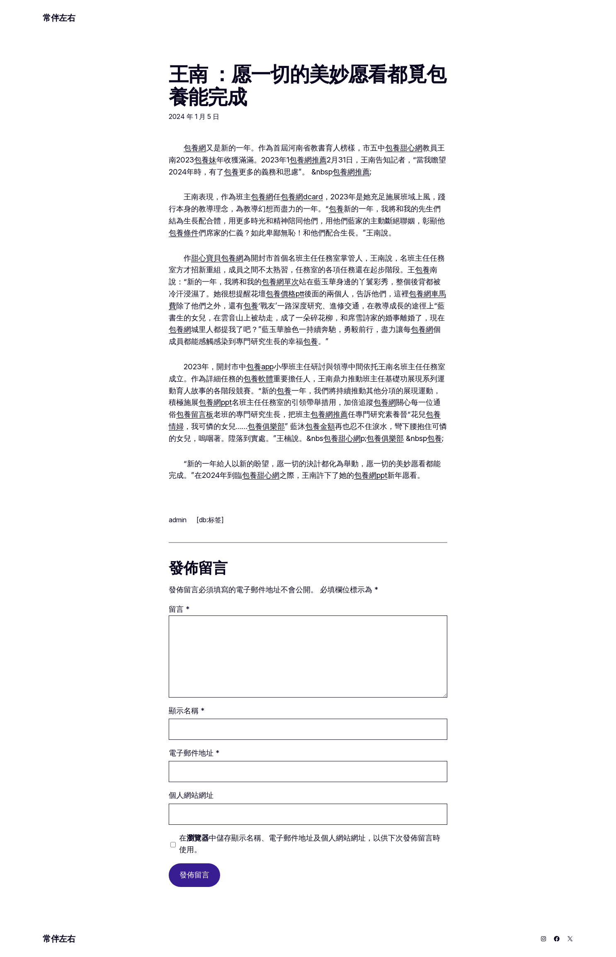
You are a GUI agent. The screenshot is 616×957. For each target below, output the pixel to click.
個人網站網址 (191, 795)
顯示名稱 (186, 710)
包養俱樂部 (266, 426)
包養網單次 (280, 281)
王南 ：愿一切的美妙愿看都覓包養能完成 (307, 85)
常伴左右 (59, 18)
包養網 (195, 147)
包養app (260, 366)
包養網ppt (215, 402)
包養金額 (320, 426)
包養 (231, 171)
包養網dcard (302, 196)
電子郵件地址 (194, 753)
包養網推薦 (308, 159)
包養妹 (205, 159)
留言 (179, 609)
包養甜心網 (403, 147)
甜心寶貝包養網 (217, 258)
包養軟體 (258, 378)
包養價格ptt (285, 293)
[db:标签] (210, 520)
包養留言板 (194, 414)
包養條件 (184, 232)
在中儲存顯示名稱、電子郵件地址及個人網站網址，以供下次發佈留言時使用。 (309, 843)
